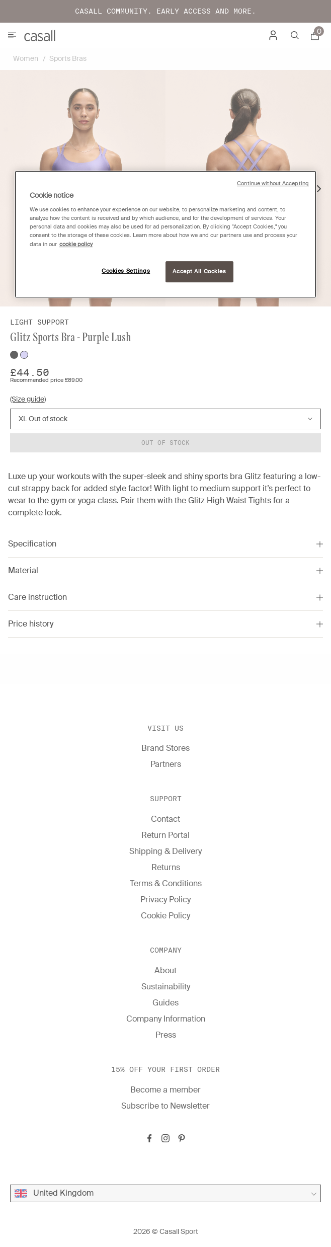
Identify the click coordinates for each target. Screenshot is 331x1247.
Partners (165, 764)
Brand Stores (165, 748)
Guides (165, 1002)
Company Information (165, 1019)
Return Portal (165, 835)
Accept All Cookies (199, 271)
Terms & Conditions (166, 883)
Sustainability (165, 986)
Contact (165, 819)
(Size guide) (28, 399)
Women (25, 58)
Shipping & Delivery (165, 851)
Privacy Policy (165, 899)
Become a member (165, 1089)
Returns (165, 867)
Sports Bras (68, 58)
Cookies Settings (126, 271)
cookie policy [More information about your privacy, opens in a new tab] (76, 244)
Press (165, 1035)
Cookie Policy (165, 915)
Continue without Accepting (273, 183)
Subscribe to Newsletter (165, 1106)
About (165, 970)
